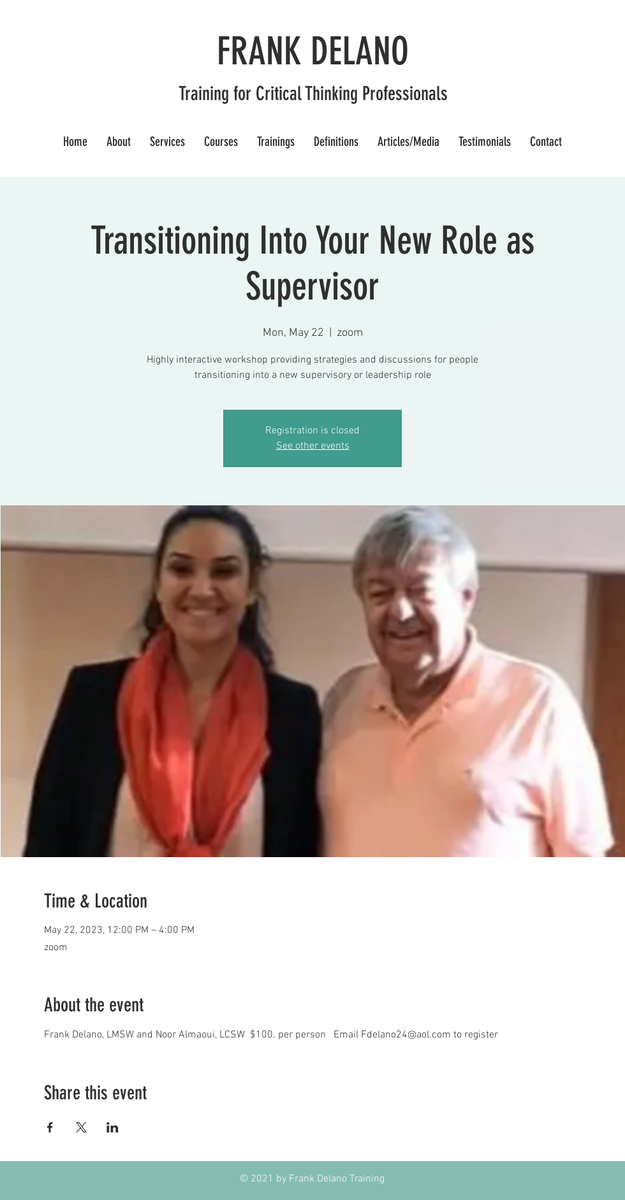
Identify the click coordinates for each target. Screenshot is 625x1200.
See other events (312, 446)
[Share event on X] (81, 1127)
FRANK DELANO (313, 51)
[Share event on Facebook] (50, 1127)
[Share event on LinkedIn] (113, 1127)
